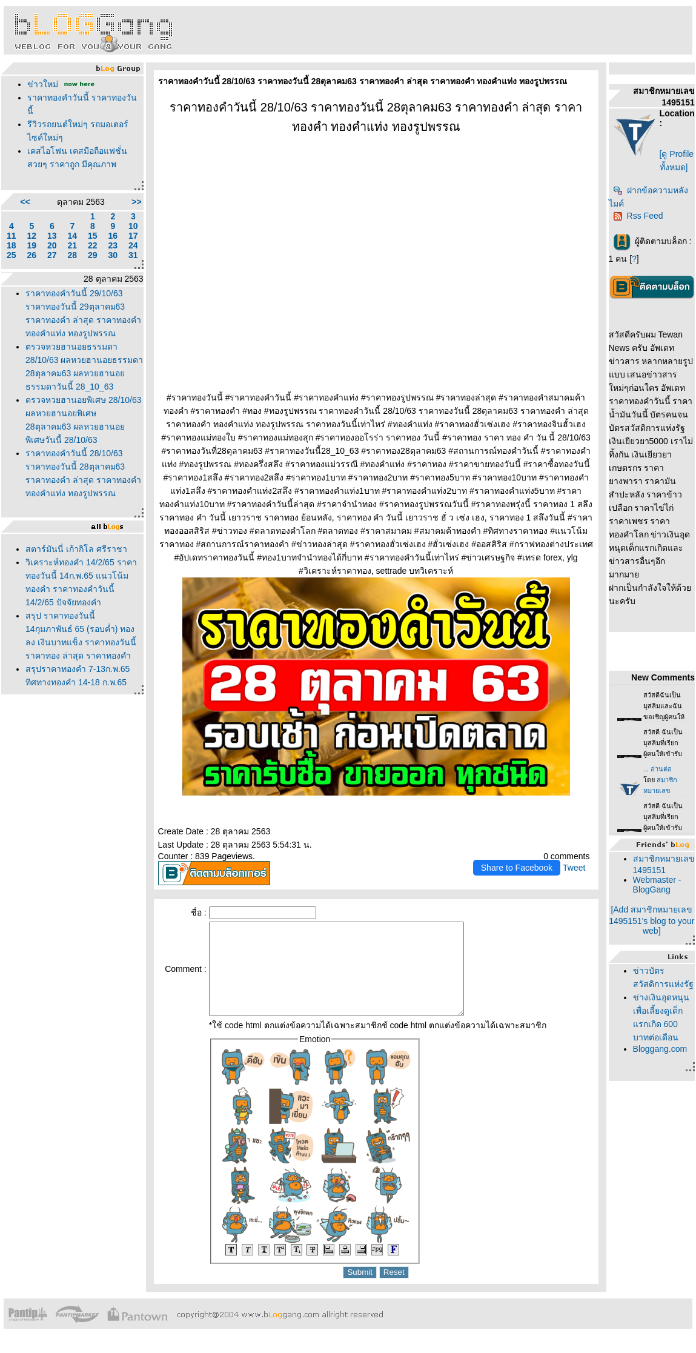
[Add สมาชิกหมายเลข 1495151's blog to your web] (651, 920)
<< (25, 202)
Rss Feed (638, 216)
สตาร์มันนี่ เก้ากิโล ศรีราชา (76, 549)
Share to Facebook (516, 868)
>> (136, 202)
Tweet (574, 868)
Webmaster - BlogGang (657, 884)
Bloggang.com (660, 1049)
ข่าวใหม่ (42, 84)
